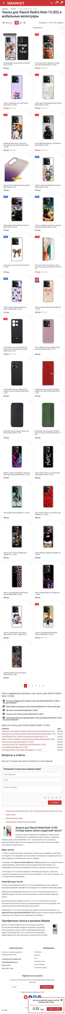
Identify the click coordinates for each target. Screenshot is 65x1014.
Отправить (54, 802)
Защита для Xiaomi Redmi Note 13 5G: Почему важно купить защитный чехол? (34, 811)
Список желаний (39, 964)
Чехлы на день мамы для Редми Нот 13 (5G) (18, 742)
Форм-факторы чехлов (14, 818)
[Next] (43, 686)
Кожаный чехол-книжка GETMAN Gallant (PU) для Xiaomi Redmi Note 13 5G (29, 734)
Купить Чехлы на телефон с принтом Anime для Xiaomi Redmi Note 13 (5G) (28, 739)
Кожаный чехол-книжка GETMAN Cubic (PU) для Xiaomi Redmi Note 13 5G (28, 731)
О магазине (37, 952)
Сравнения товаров (40, 967)
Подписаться (47, 987)
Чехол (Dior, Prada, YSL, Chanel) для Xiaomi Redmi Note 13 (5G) (24, 745)
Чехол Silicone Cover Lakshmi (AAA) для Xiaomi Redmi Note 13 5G (25, 736)
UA (3, 1010)
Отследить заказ (39, 961)
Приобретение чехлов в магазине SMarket (21, 822)
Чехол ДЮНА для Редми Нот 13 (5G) (15, 747)
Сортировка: (38, 28)
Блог (35, 958)
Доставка (37, 955)
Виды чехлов (11, 815)
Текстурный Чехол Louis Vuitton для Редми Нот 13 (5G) (21, 750)
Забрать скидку (54, 1009)
